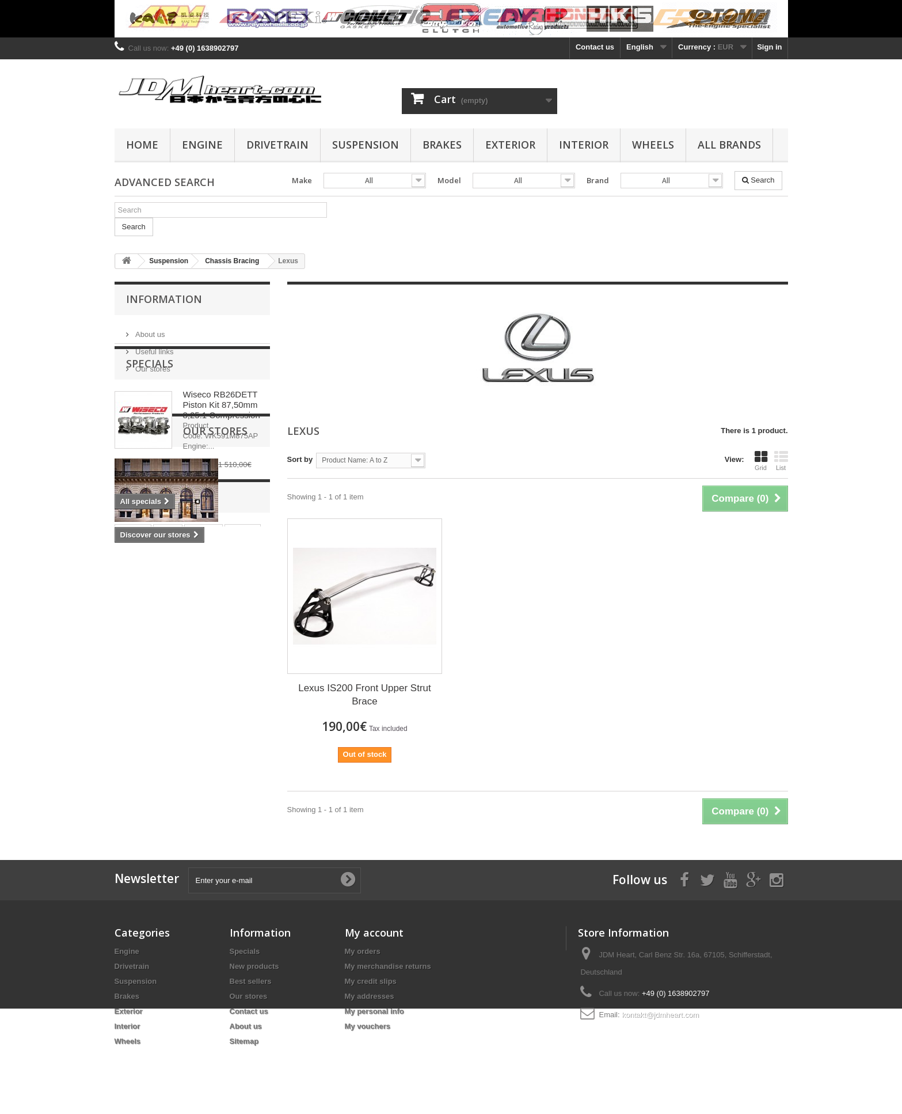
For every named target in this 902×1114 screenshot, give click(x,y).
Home (142, 144)
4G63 (175, 786)
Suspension (365, 144)
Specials (149, 408)
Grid (761, 460)
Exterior (510, 144)
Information (164, 299)
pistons (203, 769)
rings (168, 769)
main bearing (143, 803)
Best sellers (251, 981)
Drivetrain (277, 144)
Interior (583, 144)
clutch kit (136, 786)
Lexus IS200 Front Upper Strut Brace (364, 695)
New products (254, 966)
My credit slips (371, 981)
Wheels (653, 144)
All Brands (729, 144)
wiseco (242, 769)
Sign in (769, 47)
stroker (133, 769)
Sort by (300, 459)
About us (149, 329)
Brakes (442, 144)
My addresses (369, 996)
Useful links (154, 347)
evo (203, 786)
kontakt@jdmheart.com (660, 1014)
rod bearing (200, 803)
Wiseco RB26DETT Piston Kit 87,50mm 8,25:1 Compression (221, 449)
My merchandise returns (388, 966)
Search (758, 180)
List (781, 460)
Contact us (595, 47)
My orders (362, 951)
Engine (202, 144)
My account (374, 932)
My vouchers (367, 1026)
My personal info (374, 1011)
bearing (237, 786)
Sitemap (244, 1041)
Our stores (152, 364)
